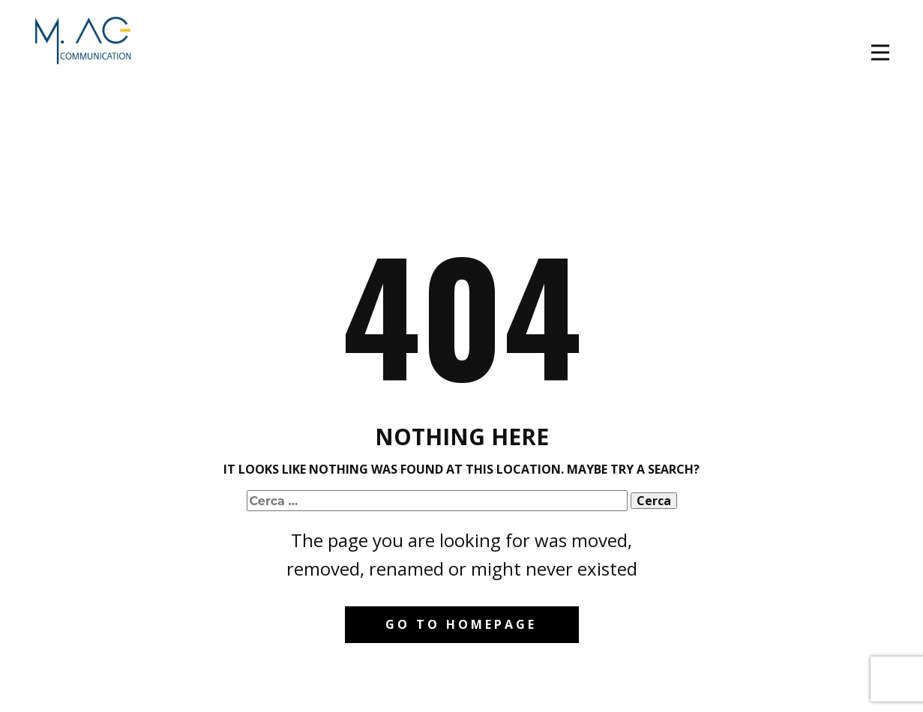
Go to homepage (461, 624)
